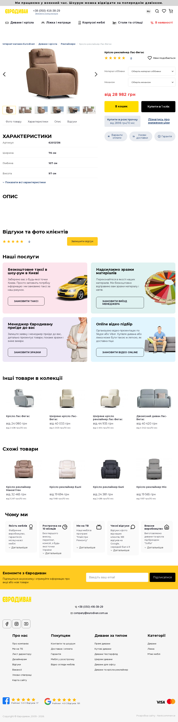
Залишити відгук (82, 241)
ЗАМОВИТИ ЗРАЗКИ (27, 352)
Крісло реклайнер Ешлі (65, 487)
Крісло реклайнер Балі (108, 487)
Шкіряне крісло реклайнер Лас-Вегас (108, 418)
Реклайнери (68, 44)
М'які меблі (154, 654)
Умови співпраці (21, 675)
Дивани (152, 644)
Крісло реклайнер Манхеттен (18, 488)
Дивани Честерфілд (106, 654)
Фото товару (14, 121)
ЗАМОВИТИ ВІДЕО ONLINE (120, 352)
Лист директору (21, 654)
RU (148, 11)
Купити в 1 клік (158, 106)
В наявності (162, 22)
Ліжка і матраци (56, 22)
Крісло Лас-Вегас (18, 416)
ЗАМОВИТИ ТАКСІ (26, 301)
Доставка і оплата (61, 649)
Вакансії (17, 670)
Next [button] (174, 406)
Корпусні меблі (91, 23)
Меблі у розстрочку (62, 659)
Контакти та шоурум (63, 644)
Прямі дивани (102, 644)
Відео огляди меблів (63, 665)
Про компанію (20, 644)
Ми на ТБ (17, 649)
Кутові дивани (103, 649)
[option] (50, 74)
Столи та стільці (128, 22)
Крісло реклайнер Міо (151, 487)
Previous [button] (4, 406)
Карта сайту (19, 680)
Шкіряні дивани (103, 659)
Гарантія (56, 654)
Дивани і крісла (19, 22)
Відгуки (72, 121)
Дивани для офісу (105, 665)
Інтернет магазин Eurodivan (19, 44)
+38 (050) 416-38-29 (46, 10)
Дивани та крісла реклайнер (111, 670)
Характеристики (38, 121)
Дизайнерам (19, 659)
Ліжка (151, 649)
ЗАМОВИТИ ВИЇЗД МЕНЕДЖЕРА (114, 303)
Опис (57, 121)
